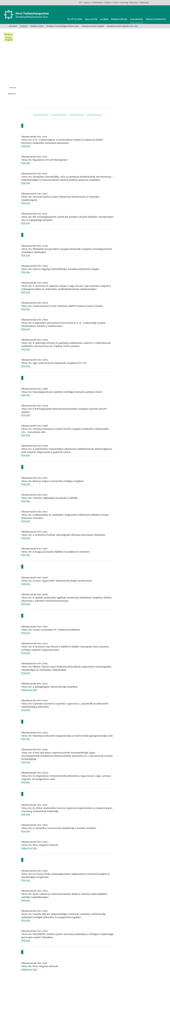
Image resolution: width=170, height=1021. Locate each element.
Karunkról (13, 26)
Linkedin (14, 108)
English (167, 2)
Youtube (159, 2)
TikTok (163, 2)
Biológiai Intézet (37, 26)
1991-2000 (37, 116)
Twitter (14, 103)
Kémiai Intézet (81, 994)
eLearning (124, 3)
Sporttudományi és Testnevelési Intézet (95, 1001)
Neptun (108, 3)
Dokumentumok (145, 146)
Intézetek (23, 26)
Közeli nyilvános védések (145, 135)
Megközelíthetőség (34, 1001)
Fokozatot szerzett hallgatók (145, 157)
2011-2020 (77, 116)
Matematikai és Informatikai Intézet (93, 998)
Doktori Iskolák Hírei (145, 124)
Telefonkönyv (97, 3)
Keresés (164, 11)
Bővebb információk (14, 1015)
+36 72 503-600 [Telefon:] (33, 994)
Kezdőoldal (5, 26)
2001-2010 (57, 116)
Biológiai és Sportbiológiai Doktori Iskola (63, 26)
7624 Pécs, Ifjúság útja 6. (37, 991)
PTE (80, 3)
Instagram (155, 2)
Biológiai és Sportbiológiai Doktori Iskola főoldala (145, 111)
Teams (115, 3)
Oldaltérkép (144, 3)
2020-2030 (98, 116)
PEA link (25, 149)
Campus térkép (32, 1004)
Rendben (145, 1013)
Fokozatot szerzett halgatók (93, 26)
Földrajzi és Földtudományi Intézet (92, 991)
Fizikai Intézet (81, 988)
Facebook (151, 2)
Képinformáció (166, 32)
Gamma (87, 3)
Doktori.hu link (29, 689)
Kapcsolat (134, 3)
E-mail (14, 114)
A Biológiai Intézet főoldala (146, 98)
